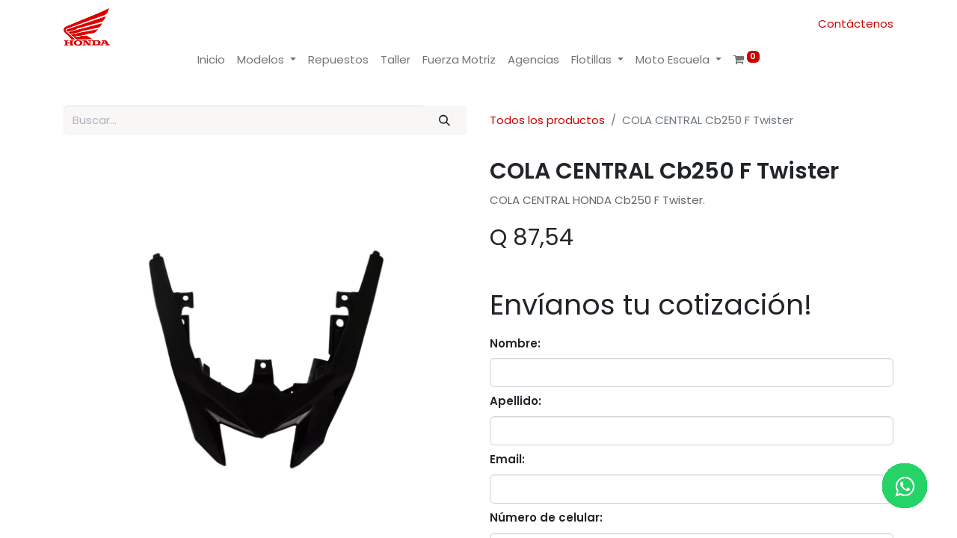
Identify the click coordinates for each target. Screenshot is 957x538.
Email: (507, 459)
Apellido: (515, 401)
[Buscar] (444, 120)
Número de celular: (546, 517)
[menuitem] (211, 60)
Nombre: (515, 343)
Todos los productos (547, 120)
